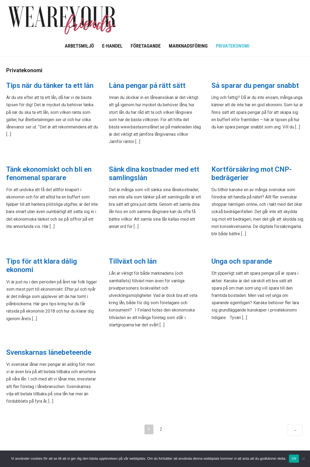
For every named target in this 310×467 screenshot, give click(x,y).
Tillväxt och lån (133, 261)
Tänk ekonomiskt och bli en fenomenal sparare (49, 173)
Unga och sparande (241, 261)
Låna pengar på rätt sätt (147, 85)
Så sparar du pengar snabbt (255, 85)
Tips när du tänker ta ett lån (49, 85)
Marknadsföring (188, 46)
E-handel (112, 46)
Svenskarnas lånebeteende (48, 352)
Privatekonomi (233, 46)
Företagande (146, 46)
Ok (294, 458)
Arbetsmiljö (79, 46)
